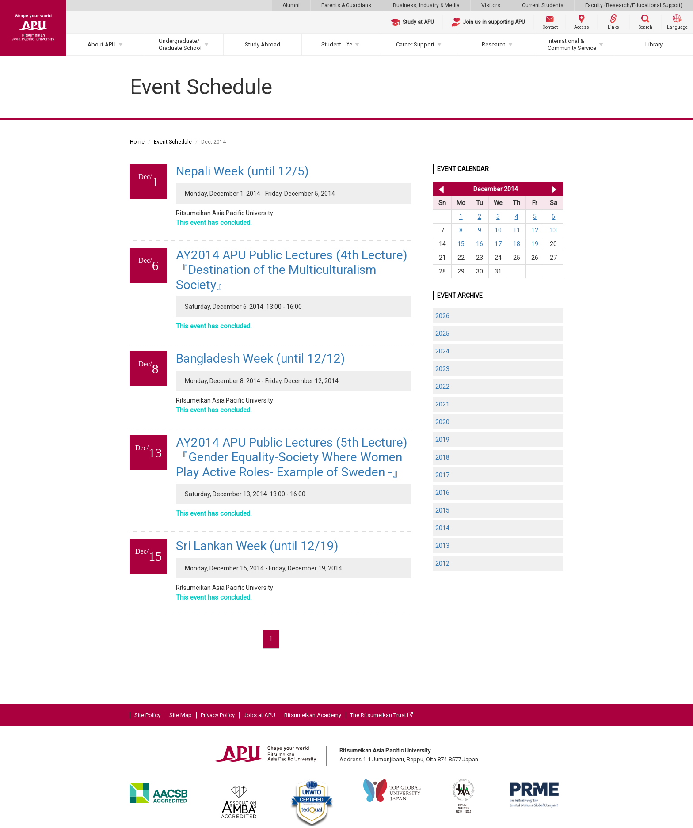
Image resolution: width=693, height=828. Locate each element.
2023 (442, 368)
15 (461, 243)
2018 (442, 457)
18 (516, 243)
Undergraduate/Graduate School (180, 44)
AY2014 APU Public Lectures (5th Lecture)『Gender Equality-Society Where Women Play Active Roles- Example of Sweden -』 (291, 457)
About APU (102, 44)
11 (516, 230)
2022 (442, 386)
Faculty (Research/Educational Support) (633, 5)
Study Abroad (262, 44)
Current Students (543, 5)
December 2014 (495, 189)
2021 (442, 404)
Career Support (415, 44)
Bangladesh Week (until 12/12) (260, 358)
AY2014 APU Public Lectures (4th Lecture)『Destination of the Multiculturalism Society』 (291, 270)
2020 (442, 421)
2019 (442, 439)
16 (479, 243)
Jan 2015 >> (554, 189)
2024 (442, 351)
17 (498, 243)
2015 (442, 510)
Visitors (490, 5)
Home (137, 142)
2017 (442, 475)
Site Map (180, 715)
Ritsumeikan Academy (312, 715)
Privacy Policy (218, 715)
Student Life (336, 44)
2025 (442, 333)
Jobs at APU (259, 715)
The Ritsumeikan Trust (381, 715)
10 (498, 230)
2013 (442, 545)
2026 (442, 315)
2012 (442, 563)
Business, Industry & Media (426, 5)
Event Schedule (173, 142)
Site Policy (147, 715)
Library (654, 44)
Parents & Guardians (346, 5)
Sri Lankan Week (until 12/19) (257, 546)
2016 (442, 492)
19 (534, 243)
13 (553, 230)
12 (534, 230)
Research (494, 44)
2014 (442, 528)
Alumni (291, 5)
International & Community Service (572, 44)
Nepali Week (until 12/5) (242, 171)
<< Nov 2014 (439, 189)
